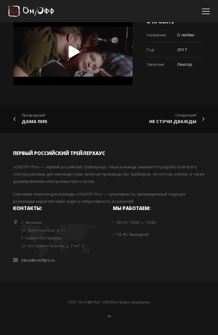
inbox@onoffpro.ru (38, 260)
